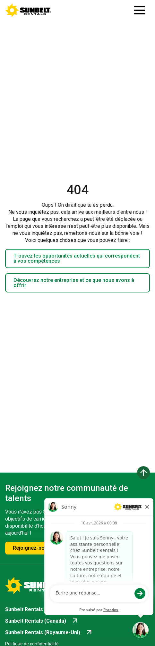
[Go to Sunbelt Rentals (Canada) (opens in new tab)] (42, 621)
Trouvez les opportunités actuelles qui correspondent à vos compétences (76, 258)
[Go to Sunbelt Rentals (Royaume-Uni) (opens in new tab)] (49, 632)
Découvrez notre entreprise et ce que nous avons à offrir (73, 282)
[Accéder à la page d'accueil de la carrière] (28, 10)
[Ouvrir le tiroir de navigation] (139, 10)
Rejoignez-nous (31, 548)
